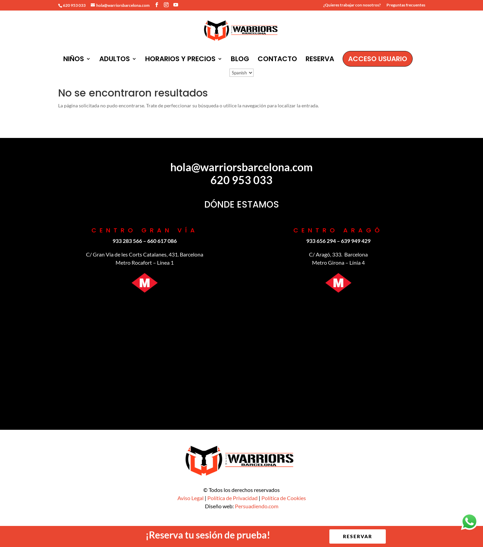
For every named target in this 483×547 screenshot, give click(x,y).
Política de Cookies (283, 498)
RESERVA (320, 60)
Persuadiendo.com (256, 506)
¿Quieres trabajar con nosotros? (352, 5)
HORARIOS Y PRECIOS (180, 60)
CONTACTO (277, 60)
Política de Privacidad (232, 498)
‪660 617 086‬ (162, 240)
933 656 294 (321, 240)
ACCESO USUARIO (377, 59)
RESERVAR (357, 536)
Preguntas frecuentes (405, 5)
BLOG (240, 60)
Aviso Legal (190, 498)
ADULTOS (114, 60)
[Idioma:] (241, 73)
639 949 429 (355, 240)
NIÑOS (73, 60)
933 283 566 (127, 240)
